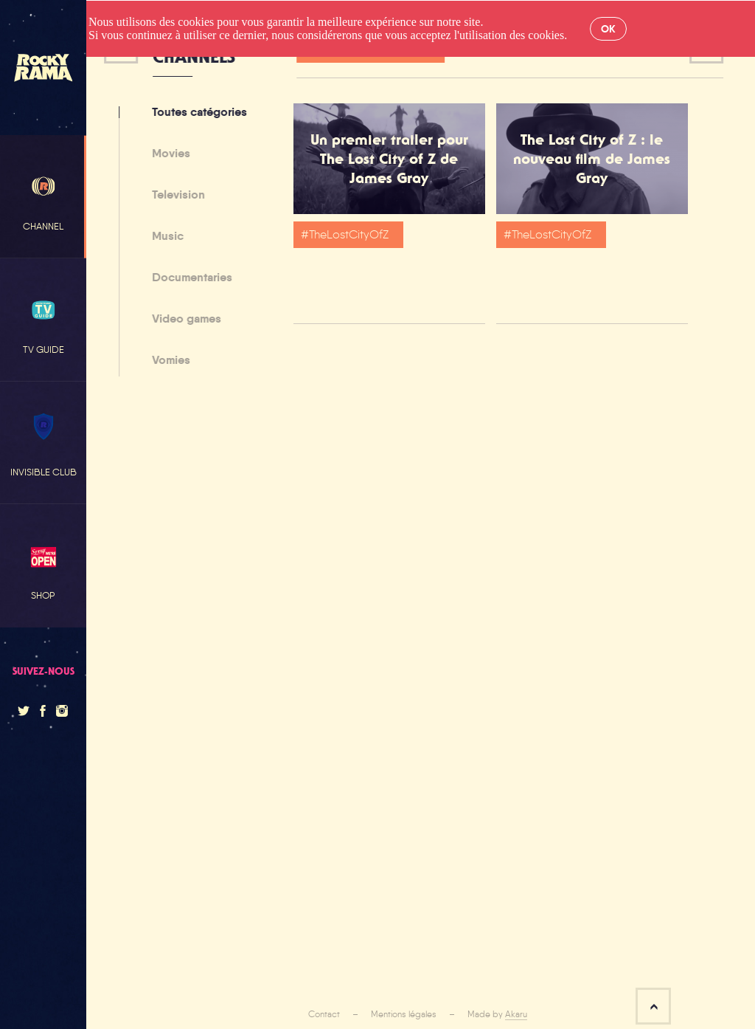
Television (175, 195)
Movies (168, 154)
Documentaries (189, 278)
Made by (497, 1014)
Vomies (168, 360)
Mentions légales (403, 1014)
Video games (183, 319)
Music (165, 237)
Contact (324, 1014)
